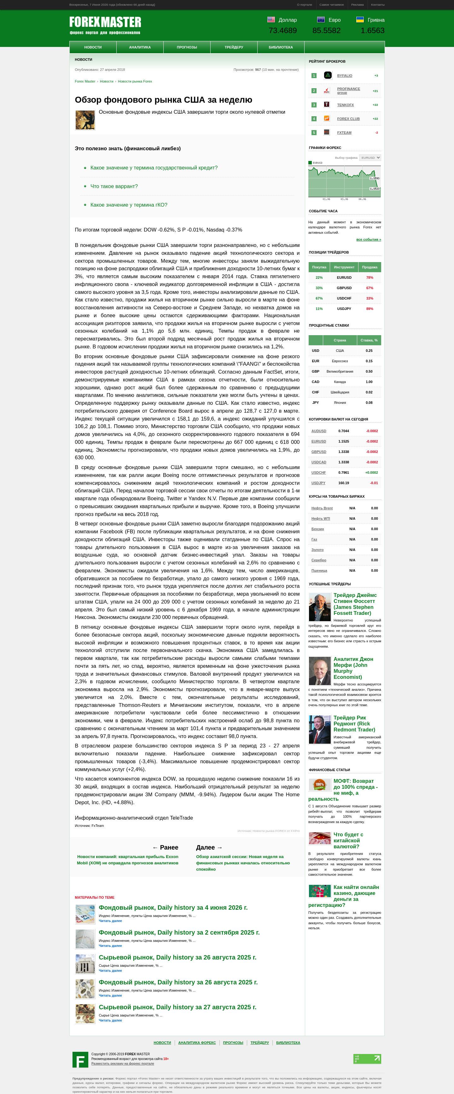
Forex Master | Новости (105, 25)
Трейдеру (234, 47)
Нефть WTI (320, 518)
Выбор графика (346, 157)
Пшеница (319, 570)
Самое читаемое (332, 4)
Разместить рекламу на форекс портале (122, 1063)
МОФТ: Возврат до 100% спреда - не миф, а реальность (343, 790)
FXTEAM (344, 133)
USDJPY (318, 483)
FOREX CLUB (348, 119)
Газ (314, 539)
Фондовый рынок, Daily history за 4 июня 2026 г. (173, 907)
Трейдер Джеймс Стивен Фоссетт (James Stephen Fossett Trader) (355, 604)
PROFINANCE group (348, 91)
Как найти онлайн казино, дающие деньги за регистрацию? (343, 896)
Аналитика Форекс (197, 1043)
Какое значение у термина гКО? (128, 205)
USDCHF (318, 472)
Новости (93, 47)
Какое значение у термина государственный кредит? (154, 167)
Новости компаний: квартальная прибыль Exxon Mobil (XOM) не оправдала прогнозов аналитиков (127, 854)
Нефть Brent (322, 508)
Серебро (318, 560)
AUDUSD (318, 431)
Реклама (357, 4)
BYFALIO (344, 75)
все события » (368, 239)
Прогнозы (187, 47)
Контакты (378, 4)
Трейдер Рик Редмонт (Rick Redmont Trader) (354, 723)
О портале (304, 4)
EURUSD (318, 441)
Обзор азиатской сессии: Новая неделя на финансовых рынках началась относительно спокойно (243, 858)
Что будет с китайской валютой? (348, 840)
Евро (335, 20)
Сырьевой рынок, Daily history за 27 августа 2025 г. (178, 1007)
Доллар (288, 20)
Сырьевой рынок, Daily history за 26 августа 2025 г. (178, 957)
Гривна (376, 20)
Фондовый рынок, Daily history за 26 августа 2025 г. (178, 982)
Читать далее (110, 921)
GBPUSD (318, 452)
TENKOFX (345, 105)
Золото (317, 550)
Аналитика (140, 47)
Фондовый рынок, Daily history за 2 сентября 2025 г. (179, 932)
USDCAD (318, 462)
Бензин (317, 529)
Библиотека (281, 47)
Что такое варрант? (114, 186)
